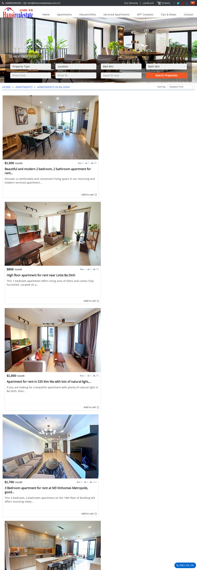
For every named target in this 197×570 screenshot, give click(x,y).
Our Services (131, 3)
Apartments (64, 14)
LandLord (148, 3)
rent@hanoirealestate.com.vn (43, 3)
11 (110, 515)
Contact (188, 14)
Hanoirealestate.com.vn (154, 551)
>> (122, 515)
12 (116, 515)
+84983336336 (13, 3)
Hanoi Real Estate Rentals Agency (163, 528)
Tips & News (168, 14)
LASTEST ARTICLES (19, 528)
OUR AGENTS (78, 528)
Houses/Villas (87, 14)
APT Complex (145, 14)
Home (46, 14)
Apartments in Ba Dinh (53, 87)
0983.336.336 (186, 565)
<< (74, 515)
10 (104, 515)
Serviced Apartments (116, 14)
